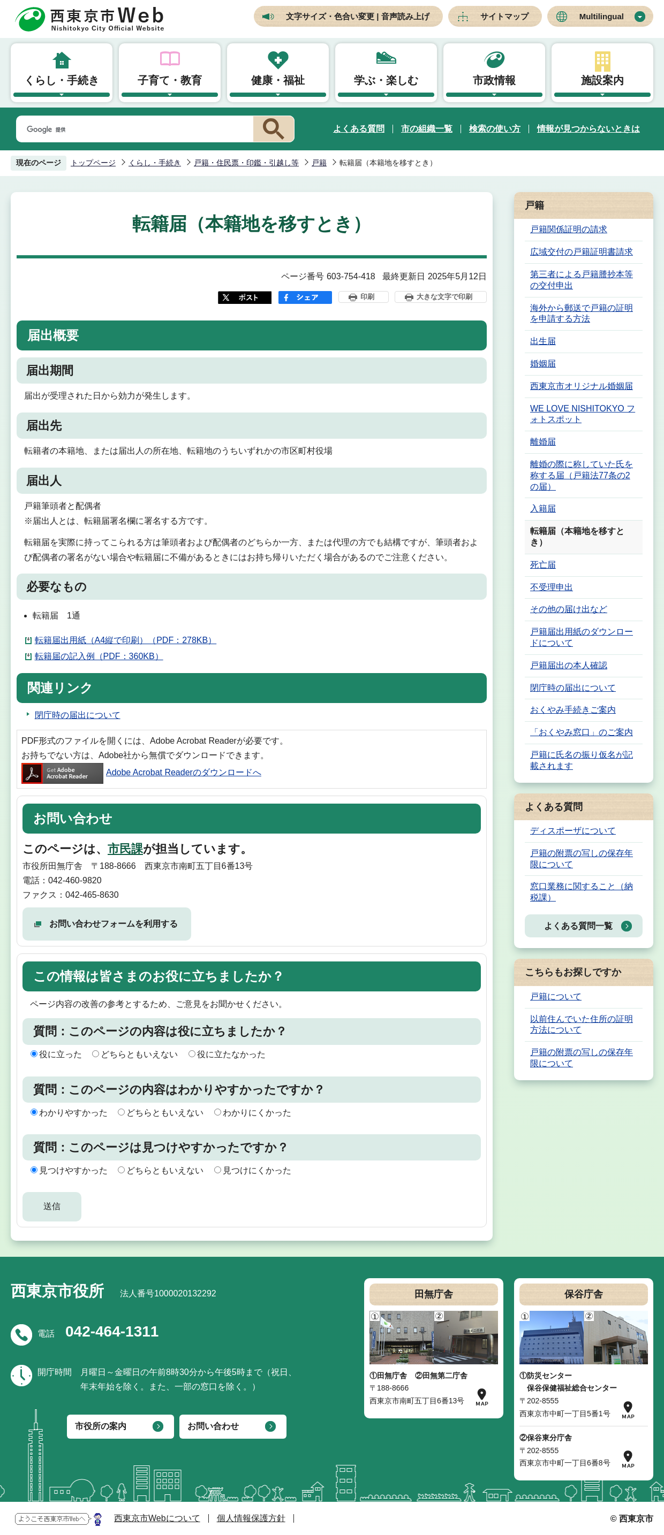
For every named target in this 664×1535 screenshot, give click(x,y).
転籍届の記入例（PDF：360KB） (99, 656)
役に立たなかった (231, 1054)
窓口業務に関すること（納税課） (581, 892)
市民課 (125, 849)
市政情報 (494, 80)
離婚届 (543, 441)
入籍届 (543, 508)
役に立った (60, 1054)
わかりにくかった (257, 1112)
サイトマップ (504, 16)
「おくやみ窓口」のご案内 (581, 732)
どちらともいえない (139, 1054)
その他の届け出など (568, 609)
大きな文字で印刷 (444, 297)
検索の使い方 (494, 128)
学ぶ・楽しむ (386, 80)
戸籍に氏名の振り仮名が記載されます (581, 760)
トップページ (93, 162)
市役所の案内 (100, 1426)
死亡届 (543, 564)
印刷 (367, 297)
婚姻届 (543, 363)
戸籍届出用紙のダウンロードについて (581, 637)
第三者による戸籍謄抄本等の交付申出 (581, 280)
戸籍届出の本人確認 (568, 665)
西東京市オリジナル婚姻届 (581, 386)
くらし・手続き (61, 80)
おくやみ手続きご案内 (573, 709)
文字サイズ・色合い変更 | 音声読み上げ (357, 16)
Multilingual (601, 16)
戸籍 (319, 162)
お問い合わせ (213, 1426)
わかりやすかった (73, 1112)
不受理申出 (551, 587)
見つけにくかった (257, 1170)
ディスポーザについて (573, 830)
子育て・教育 (170, 80)
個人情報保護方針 (251, 1518)
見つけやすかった (73, 1170)
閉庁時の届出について (77, 715)
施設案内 (602, 80)
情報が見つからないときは (588, 128)
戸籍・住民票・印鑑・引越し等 (246, 162)
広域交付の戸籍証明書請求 (581, 251)
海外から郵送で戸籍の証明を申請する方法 (581, 313)
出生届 (543, 341)
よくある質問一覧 (578, 925)
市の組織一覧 (426, 128)
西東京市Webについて (157, 1518)
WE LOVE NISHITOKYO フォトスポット (582, 414)
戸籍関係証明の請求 (568, 229)
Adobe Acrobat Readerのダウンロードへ (141, 772)
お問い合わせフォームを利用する (113, 923)
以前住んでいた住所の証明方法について (581, 1024)
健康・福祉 (278, 80)
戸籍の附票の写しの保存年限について (581, 859)
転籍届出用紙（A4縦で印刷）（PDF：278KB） (126, 640)
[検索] (133, 129)
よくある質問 (358, 128)
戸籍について (556, 996)
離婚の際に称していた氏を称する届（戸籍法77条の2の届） (581, 475)
